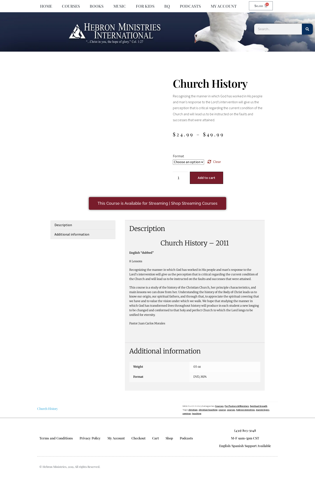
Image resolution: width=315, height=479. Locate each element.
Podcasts (186, 438)
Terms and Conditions (56, 438)
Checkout (138, 438)
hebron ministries (245, 409)
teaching (196, 413)
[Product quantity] (180, 178)
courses (231, 409)
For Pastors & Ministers (237, 406)
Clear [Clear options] (217, 161)
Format (178, 156)
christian (193, 409)
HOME (46, 6)
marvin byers (262, 409)
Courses (219, 406)
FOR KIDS (145, 6)
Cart (155, 438)
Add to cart (206, 177)
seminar (186, 413)
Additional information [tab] (71, 234)
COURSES (71, 6)
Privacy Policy (90, 438)
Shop (169, 438)
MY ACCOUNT (224, 6)
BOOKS (96, 6)
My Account (116, 438)
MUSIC (119, 6)
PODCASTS (190, 6)
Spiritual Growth (258, 406)
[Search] (307, 29)
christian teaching (208, 409)
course (222, 409)
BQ (167, 6)
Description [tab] (63, 225)
